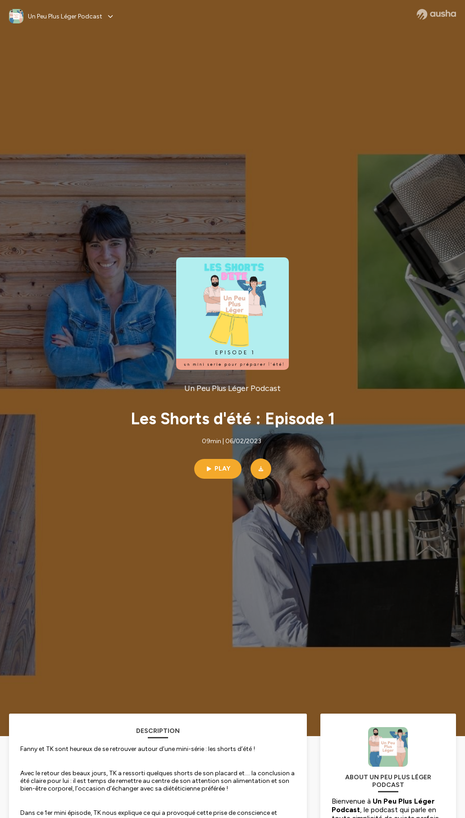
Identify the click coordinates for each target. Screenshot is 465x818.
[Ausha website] (436, 14)
